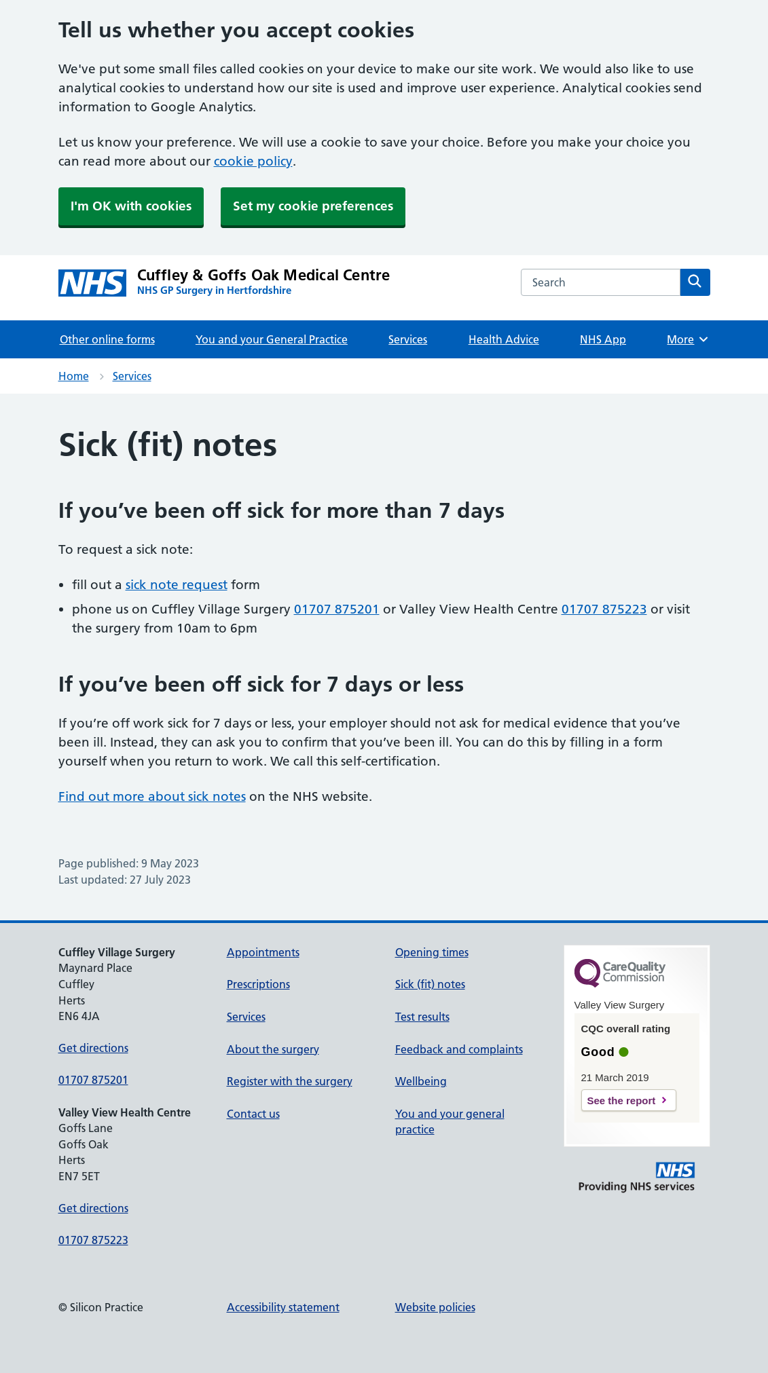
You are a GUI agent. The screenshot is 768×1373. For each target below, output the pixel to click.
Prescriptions (258, 984)
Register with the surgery (289, 1081)
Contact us (253, 1114)
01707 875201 (337, 609)
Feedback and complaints (459, 1049)
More (688, 339)
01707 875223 (604, 609)
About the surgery (273, 1049)
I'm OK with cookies (131, 206)
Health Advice (504, 339)
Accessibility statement (283, 1307)
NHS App (603, 339)
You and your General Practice (272, 339)
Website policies (435, 1307)
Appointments (263, 952)
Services (407, 339)
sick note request (176, 585)
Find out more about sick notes (152, 796)
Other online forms (107, 339)
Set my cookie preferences (313, 206)
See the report (621, 1100)
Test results (422, 1016)
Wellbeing (421, 1081)
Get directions (93, 1048)
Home (73, 376)
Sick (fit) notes (430, 984)
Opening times (432, 952)
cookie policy (253, 161)
